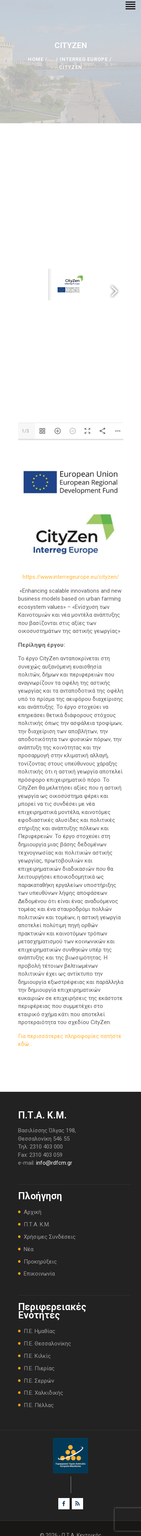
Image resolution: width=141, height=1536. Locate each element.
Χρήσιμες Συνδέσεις (50, 1236)
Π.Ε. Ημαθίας (39, 1331)
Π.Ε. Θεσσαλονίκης (47, 1343)
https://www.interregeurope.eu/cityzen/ (71, 577)
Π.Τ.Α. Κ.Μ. (37, 1224)
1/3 (25, 431)
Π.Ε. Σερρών (39, 1380)
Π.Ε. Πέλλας (39, 1405)
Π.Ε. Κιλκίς (37, 1356)
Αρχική (32, 1212)
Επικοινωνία (39, 1273)
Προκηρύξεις (40, 1261)
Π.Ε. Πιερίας (39, 1368)
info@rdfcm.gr (54, 1162)
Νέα (28, 1249)
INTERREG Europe (84, 59)
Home (36, 59)
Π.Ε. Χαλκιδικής (43, 1392)
